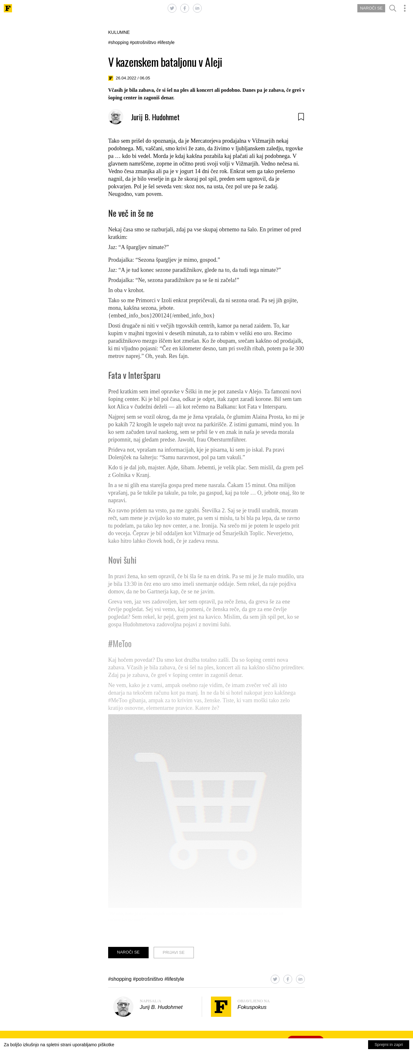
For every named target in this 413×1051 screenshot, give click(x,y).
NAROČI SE (371, 8)
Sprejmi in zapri (388, 1044)
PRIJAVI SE (174, 952)
